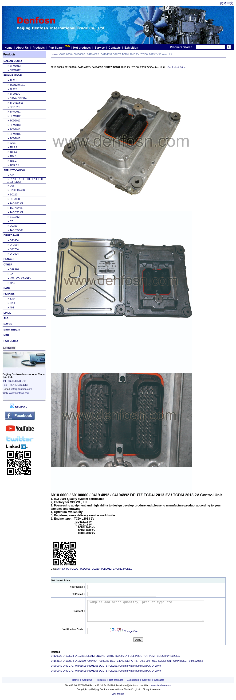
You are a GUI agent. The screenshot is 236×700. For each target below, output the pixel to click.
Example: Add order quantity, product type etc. (152, 611)
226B (13, 142)
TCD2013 (15, 129)
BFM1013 (15, 65)
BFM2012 (15, 70)
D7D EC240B (17, 190)
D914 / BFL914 (18, 98)
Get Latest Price (176, 67)
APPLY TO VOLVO (67, 568)
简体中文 (226, 3)
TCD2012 (15, 120)
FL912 (13, 89)
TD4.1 (13, 156)
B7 (11, 221)
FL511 (13, 80)
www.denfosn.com (19, 393)
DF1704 (14, 249)
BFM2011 (15, 111)
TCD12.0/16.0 (17, 84)
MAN (12, 282)
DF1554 (14, 244)
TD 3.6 (13, 151)
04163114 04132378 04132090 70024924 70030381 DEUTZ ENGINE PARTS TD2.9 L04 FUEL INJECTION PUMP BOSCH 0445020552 (127, 660)
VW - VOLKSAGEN (20, 278)
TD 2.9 (13, 147)
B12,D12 (14, 216)
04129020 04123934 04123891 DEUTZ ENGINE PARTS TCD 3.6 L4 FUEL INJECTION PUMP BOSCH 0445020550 (116, 655)
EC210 (13, 194)
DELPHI (14, 269)
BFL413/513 (16, 102)
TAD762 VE (16, 207)
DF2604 (14, 253)
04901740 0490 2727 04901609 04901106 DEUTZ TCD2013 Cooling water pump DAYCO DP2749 (106, 665)
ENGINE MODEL (122, 568)
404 (12, 307)
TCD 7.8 (14, 165)
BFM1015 (15, 133)
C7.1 (12, 303)
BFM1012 (15, 116)
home (54, 54)
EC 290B (15, 199)
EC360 (13, 225)
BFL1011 (15, 107)
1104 (12, 298)
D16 (12, 185)
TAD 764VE (16, 230)
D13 (12, 175)
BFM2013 (15, 125)
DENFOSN (18, 407)
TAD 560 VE (16, 203)
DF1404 (14, 240)
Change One (131, 631)
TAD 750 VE (16, 212)
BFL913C (15, 93)
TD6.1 (13, 160)
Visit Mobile (118, 693)
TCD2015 (15, 138)
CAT (12, 273)
